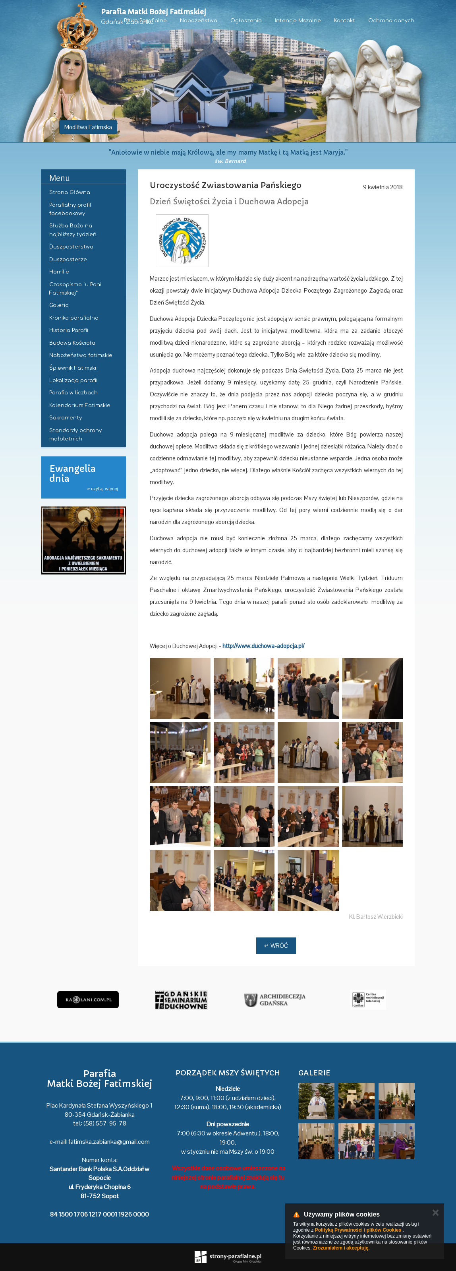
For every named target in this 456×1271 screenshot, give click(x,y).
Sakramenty (65, 418)
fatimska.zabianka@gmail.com (109, 1141)
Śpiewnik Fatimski (72, 368)
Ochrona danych (391, 20)
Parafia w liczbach (73, 393)
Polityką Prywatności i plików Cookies (358, 1230)
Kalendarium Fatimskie (79, 405)
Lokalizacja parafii (73, 380)
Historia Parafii (68, 330)
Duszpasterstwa (71, 247)
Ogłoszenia (246, 20)
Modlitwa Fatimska (88, 127)
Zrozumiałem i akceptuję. (341, 1248)
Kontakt (344, 20)
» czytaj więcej (102, 488)
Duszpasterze (68, 259)
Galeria (59, 305)
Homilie (59, 272)
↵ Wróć (276, 945)
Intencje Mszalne (298, 20)
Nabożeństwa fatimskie (80, 355)
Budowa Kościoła (72, 343)
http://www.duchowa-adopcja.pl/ (263, 646)
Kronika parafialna (74, 318)
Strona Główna (69, 192)
